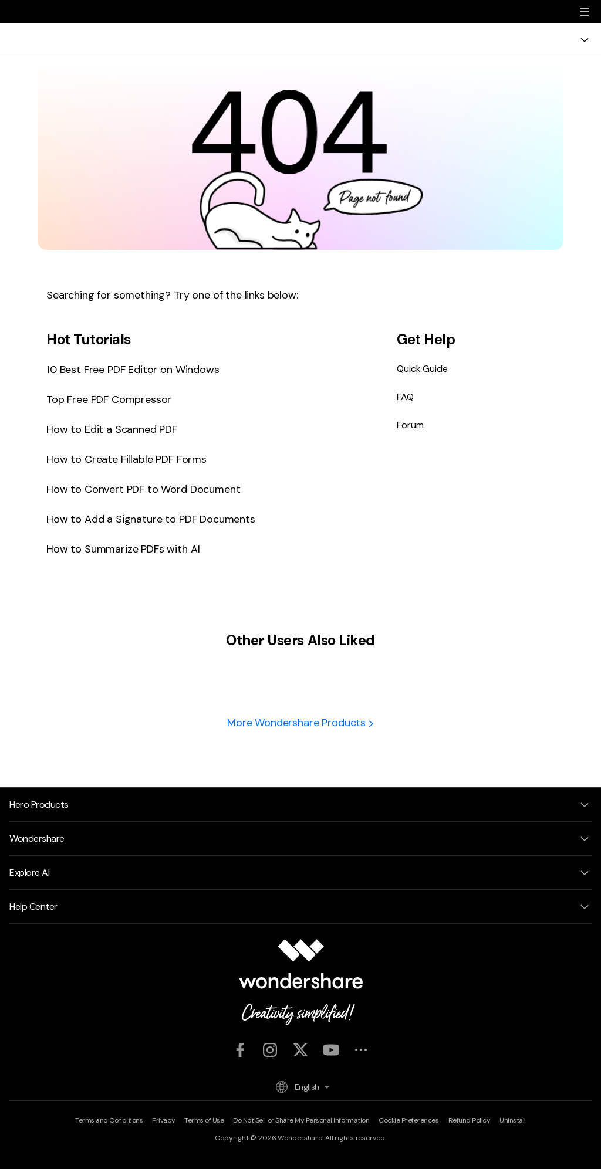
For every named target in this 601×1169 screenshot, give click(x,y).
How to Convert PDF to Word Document (143, 489)
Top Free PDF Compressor (108, 399)
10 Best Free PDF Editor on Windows (133, 369)
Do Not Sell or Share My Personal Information (301, 1120)
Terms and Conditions (109, 1120)
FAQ (405, 397)
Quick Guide (422, 368)
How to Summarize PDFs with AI (123, 549)
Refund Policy (469, 1120)
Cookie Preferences (408, 1120)
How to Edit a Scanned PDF (111, 429)
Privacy (163, 1120)
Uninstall (512, 1120)
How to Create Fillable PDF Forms (126, 459)
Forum (410, 425)
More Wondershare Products (300, 723)
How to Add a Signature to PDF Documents (150, 519)
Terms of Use (204, 1120)
